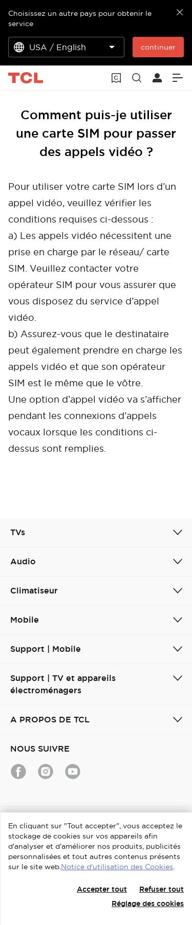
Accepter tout (102, 889)
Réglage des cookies (148, 903)
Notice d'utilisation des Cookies (117, 866)
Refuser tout (161, 889)
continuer (158, 47)
